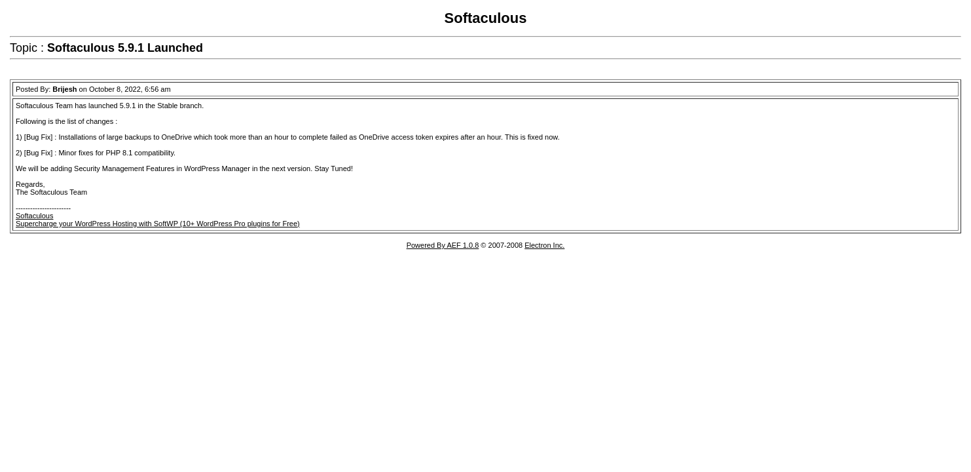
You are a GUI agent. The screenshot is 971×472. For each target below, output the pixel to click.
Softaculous (34, 216)
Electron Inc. (544, 245)
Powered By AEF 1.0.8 (443, 245)
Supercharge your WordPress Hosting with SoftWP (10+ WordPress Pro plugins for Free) (158, 223)
